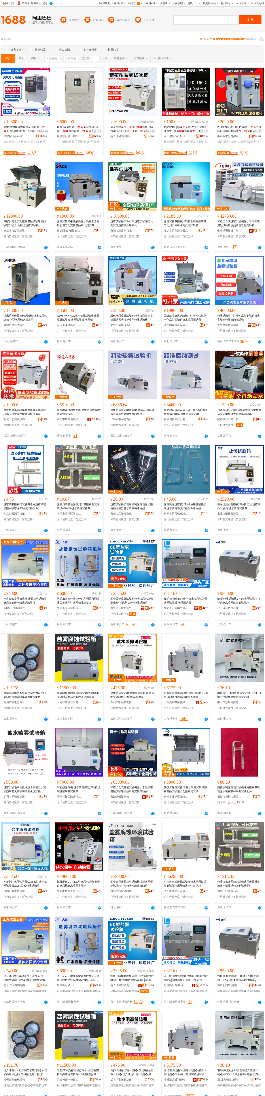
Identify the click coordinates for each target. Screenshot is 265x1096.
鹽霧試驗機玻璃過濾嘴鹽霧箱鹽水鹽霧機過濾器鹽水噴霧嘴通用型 (131, 506)
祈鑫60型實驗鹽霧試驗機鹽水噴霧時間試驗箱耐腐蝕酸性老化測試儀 (78, 695)
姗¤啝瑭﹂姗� (33, 141)
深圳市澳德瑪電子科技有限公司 (69, 325)
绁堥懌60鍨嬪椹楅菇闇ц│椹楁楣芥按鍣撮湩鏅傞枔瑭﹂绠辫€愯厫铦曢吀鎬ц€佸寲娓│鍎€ (78, 1072)
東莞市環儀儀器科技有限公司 (122, 325)
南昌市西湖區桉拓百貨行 (16, 513)
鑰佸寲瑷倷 (79, 141)
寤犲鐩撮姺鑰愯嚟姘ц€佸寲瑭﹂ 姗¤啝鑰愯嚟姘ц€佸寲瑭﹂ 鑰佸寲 (25, 129)
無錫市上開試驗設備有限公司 (16, 608)
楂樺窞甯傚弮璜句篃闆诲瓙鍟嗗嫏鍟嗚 (16, 1079)
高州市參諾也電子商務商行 (16, 702)
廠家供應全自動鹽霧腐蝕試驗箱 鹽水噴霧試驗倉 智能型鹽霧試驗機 (25, 223)
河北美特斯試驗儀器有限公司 (122, 891)
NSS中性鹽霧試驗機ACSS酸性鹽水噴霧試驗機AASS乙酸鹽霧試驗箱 (25, 883)
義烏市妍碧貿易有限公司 (229, 891)
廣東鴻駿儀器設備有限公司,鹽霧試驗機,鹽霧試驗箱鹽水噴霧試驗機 (185, 412)
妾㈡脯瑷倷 (64, 141)
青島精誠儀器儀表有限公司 (229, 325)
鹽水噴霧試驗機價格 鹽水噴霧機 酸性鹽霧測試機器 (79, 412)
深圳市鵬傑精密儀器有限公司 (16, 891)
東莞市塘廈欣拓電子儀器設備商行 (122, 230)
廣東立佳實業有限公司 (122, 608)
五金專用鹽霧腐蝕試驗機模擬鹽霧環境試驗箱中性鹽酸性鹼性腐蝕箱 (131, 883)
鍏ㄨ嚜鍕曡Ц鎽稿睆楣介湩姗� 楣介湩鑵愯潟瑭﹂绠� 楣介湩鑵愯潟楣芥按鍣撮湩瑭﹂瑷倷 (25, 978)
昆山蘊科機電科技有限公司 (229, 608)
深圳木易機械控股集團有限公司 (16, 796)
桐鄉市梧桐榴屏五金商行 (229, 796)
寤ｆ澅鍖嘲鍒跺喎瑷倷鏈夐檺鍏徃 (122, 136)
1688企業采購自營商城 (122, 419)
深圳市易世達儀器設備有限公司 (176, 230)
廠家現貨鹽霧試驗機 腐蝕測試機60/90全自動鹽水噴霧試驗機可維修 (186, 695)
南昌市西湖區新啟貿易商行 (69, 513)
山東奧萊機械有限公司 (176, 702)
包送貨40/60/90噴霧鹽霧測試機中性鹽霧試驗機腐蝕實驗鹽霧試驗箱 (239, 412)
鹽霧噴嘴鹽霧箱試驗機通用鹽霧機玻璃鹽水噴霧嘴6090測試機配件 (238, 789)
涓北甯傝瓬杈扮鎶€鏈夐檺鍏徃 (229, 1079)
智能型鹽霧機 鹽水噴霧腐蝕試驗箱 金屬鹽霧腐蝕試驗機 (79, 789)
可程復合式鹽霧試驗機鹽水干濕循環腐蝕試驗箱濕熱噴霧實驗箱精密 (131, 789)
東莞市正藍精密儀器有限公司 (176, 608)
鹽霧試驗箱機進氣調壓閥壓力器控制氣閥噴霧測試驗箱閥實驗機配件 (25, 695)
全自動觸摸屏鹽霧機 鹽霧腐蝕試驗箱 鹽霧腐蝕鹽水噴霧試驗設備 (25, 600)
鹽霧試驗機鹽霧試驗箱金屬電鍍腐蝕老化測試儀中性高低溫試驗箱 (185, 223)
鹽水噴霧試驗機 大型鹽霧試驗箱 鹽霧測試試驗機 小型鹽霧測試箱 (132, 695)
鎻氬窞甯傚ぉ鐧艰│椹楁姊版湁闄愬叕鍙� (69, 136)
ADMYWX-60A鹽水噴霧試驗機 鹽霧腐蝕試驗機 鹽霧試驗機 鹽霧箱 (78, 317)
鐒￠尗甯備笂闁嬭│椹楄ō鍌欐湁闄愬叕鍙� (16, 985)
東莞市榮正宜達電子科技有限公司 (229, 513)
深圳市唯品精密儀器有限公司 (122, 702)
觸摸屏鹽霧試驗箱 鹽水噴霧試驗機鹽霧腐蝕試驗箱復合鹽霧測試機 (185, 789)
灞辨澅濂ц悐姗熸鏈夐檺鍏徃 (176, 1079)
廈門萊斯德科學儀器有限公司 (176, 891)
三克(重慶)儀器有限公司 (69, 230)
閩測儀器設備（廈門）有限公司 (229, 419)
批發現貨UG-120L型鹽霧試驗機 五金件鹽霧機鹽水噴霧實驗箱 (78, 883)
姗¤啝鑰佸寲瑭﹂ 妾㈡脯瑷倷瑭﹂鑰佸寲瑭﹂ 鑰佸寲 (77, 129)
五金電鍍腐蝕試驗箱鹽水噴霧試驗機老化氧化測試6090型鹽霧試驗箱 (131, 600)
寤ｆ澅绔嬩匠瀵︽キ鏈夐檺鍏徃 (122, 985)
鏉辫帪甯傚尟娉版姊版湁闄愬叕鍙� (229, 136)
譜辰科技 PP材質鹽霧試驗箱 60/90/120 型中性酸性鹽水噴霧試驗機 (239, 695)
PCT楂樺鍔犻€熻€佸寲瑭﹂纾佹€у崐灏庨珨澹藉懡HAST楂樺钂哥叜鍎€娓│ (239, 129)
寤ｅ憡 (44, 131)
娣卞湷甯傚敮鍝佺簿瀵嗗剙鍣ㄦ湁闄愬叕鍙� (122, 1079)
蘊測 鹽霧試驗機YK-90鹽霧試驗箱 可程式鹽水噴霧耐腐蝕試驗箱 (238, 600)
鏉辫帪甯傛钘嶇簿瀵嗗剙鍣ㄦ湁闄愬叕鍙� (176, 985)
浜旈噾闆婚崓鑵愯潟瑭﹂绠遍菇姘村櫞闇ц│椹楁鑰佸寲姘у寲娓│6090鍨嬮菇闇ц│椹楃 (132, 978)
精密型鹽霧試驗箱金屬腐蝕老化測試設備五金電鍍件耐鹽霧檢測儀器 (25, 412)
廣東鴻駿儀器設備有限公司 (176, 419)
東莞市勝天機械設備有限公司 (176, 513)
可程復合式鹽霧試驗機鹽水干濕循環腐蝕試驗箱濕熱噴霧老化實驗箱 (238, 223)
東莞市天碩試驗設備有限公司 (69, 608)
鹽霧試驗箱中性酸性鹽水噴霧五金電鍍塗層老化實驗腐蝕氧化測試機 (78, 223)
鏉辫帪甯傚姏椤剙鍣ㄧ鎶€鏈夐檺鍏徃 (16, 136)
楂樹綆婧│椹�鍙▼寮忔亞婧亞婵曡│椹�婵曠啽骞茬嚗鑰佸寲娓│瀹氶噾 (185, 129)
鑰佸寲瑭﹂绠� (13, 141)
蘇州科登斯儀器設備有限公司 (16, 325)
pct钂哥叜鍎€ (245, 141)
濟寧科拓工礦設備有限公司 (69, 796)
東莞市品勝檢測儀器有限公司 (122, 513)
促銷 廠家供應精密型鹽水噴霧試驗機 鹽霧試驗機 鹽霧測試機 (185, 600)
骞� (44, 136)
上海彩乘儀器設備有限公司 (69, 702)
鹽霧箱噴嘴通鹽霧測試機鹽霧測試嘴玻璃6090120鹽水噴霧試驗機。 (78, 506)
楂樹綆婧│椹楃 (173, 141)
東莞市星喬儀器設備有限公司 (69, 419)
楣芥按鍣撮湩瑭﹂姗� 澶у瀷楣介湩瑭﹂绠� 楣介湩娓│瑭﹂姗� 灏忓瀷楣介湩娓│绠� (132, 1072)
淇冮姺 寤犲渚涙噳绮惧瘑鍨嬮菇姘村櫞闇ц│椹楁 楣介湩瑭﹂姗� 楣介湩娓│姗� (186, 978)
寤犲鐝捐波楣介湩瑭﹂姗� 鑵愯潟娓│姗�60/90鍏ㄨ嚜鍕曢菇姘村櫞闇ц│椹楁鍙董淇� (185, 1072)
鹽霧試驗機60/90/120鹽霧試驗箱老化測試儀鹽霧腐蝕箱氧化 (131, 223)
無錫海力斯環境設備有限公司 (16, 230)
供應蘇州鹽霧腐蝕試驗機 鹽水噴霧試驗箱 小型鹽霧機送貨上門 (25, 317)
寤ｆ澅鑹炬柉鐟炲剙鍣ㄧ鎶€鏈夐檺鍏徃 (176, 136)
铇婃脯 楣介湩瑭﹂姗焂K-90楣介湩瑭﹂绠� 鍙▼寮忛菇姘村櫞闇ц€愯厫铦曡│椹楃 (238, 978)
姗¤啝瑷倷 (93, 141)
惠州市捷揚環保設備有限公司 (176, 796)
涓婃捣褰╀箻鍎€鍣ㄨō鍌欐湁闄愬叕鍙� (69, 1079)
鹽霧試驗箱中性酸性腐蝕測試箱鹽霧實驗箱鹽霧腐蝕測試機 (238, 317)
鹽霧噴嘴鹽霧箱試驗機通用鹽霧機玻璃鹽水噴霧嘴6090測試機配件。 (25, 506)
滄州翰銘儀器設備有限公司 (176, 325)
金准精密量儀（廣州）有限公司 (229, 230)
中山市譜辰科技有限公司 (229, 702)
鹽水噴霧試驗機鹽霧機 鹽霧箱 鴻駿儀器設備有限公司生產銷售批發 (132, 412)
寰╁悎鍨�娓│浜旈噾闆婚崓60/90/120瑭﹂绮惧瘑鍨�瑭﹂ (132, 129)
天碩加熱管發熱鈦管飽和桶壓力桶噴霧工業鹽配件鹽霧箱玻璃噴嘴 (78, 600)
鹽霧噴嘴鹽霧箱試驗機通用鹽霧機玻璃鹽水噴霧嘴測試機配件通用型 (185, 506)
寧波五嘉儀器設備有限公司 (16, 419)
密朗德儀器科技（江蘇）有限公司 (122, 796)
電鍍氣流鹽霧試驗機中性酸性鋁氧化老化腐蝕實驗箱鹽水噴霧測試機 (185, 317)
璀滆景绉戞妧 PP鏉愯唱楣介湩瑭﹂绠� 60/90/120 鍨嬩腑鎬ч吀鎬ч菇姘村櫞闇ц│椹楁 (239, 1072)
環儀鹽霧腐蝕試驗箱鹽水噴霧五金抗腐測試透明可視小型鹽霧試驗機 (131, 317)
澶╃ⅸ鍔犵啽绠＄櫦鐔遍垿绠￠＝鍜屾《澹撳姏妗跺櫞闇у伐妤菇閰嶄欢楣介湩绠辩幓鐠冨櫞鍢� (78, 978)
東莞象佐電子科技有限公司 (69, 891)
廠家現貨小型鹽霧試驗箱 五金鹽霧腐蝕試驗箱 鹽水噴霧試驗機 (238, 506)
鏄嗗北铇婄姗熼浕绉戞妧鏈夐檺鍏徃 (229, 985)
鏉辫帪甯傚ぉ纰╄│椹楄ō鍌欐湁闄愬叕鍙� (69, 985)
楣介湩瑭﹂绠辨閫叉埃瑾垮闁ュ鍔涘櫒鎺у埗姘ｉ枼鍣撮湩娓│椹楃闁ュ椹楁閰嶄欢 (25, 1072)
